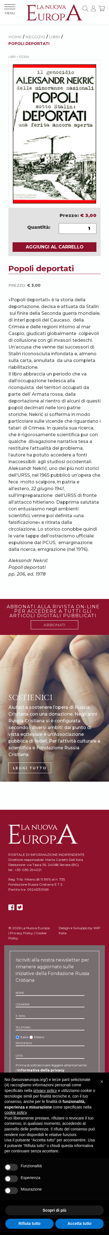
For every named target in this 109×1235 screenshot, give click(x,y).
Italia (24, 1037)
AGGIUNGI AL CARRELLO (55, 247)
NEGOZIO (35, 37)
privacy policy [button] (45, 1090)
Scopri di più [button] (55, 1210)
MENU (9, 9)
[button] (101, 1081)
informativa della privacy (40, 1070)
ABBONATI (54, 625)
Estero (39, 1037)
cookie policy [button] (15, 1112)
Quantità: (38, 227)
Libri (54, 37)
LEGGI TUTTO (30, 768)
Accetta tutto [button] (80, 1223)
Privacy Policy (21, 933)
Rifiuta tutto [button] (29, 1223)
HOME (15, 37)
